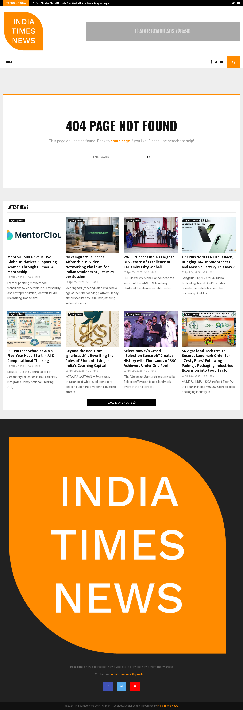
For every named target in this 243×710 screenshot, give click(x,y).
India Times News (167, 705)
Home (9, 62)
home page (120, 141)
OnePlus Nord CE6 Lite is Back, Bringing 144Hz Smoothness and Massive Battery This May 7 (208, 262)
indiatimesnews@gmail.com (129, 674)
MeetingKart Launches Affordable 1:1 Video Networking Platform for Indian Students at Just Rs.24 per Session (90, 267)
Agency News (17, 220)
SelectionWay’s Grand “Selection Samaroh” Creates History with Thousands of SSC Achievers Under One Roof (150, 358)
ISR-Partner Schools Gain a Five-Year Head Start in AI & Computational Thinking (30, 356)
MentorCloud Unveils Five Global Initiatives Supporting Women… (80, 3)
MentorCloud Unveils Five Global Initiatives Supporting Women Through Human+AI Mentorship (32, 264)
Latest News (17, 207)
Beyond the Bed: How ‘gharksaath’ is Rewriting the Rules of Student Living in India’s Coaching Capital (90, 358)
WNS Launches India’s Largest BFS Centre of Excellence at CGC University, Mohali (149, 262)
